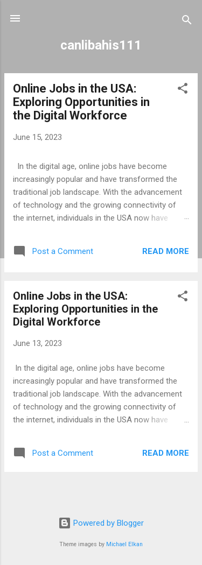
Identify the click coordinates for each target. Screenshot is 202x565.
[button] (182, 90)
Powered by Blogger (101, 523)
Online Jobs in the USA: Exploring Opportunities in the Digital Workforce (81, 102)
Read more (165, 251)
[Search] (186, 21)
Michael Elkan (124, 544)
